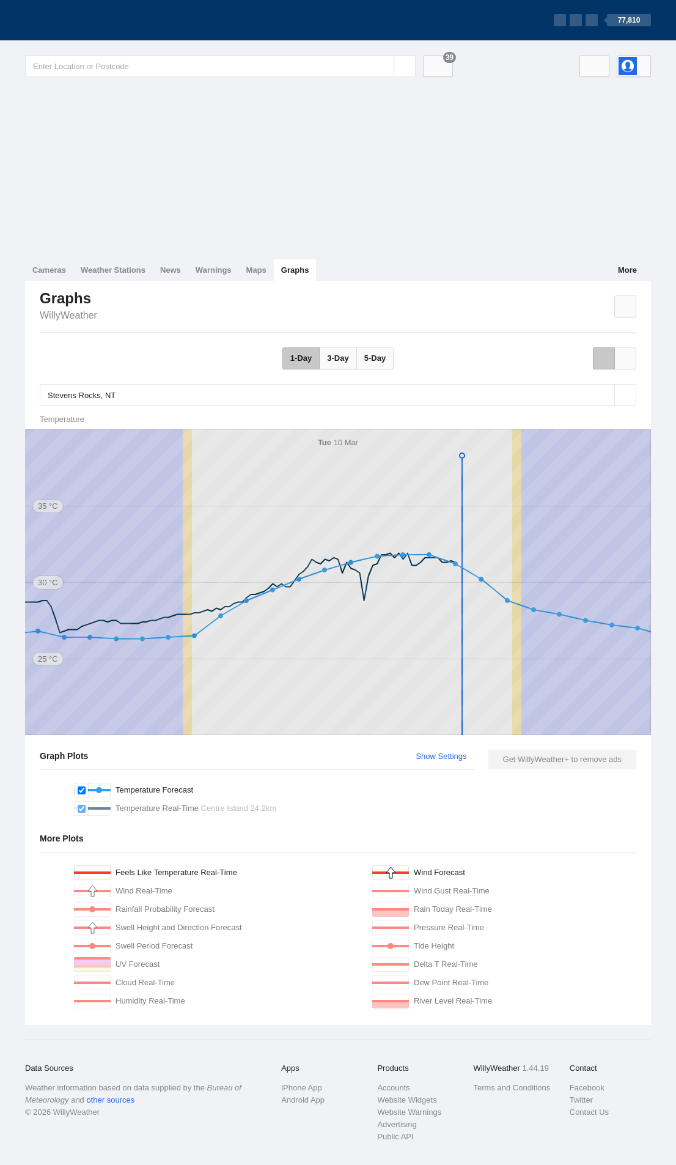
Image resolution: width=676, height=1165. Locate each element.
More (627, 270)
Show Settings (441, 756)
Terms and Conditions (512, 1087)
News (170, 270)
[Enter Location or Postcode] (220, 66)
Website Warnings (409, 1112)
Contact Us (589, 1112)
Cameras (49, 270)
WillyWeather (68, 315)
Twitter (581, 1099)
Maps (256, 270)
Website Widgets (406, 1099)
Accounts (393, 1087)
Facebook (587, 1087)
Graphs (295, 270)
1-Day (301, 358)
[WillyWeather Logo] (82, 20)
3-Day (337, 358)
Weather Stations (113, 270)
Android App (303, 1099)
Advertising (396, 1124)
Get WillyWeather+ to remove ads (562, 759)
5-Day (375, 358)
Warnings (214, 270)
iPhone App (301, 1087)
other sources (110, 1099)
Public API (395, 1136)
